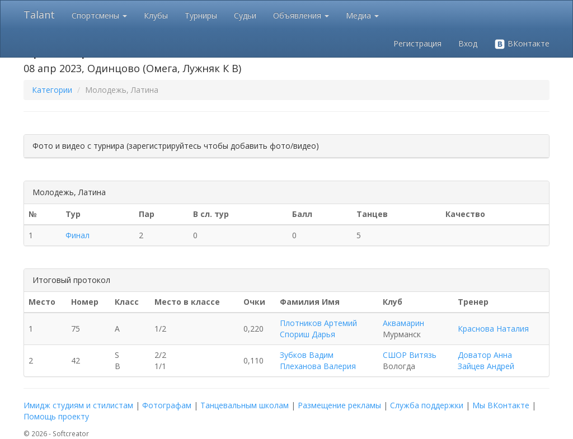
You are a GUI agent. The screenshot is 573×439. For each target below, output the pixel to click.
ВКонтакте (521, 44)
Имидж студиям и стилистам (78, 405)
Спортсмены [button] (99, 15)
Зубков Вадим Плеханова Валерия (318, 360)
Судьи (245, 15)
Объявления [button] (301, 15)
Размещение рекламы (339, 405)
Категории (52, 89)
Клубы (156, 15)
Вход (467, 43)
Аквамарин (403, 323)
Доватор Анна (485, 355)
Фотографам (166, 405)
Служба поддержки (426, 405)
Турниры (201, 15)
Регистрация (417, 43)
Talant (39, 14)
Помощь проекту (56, 416)
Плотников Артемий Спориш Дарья (318, 328)
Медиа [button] (362, 15)
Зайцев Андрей (486, 366)
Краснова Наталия (493, 328)
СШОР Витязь (409, 355)
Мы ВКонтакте (500, 405)
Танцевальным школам (244, 405)
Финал (77, 235)
